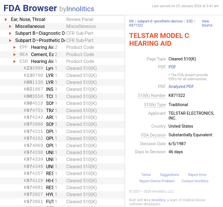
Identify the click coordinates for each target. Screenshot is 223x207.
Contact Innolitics (195, 181)
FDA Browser (30, 8)
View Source (207, 23)
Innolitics (80, 9)
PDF (172, 67)
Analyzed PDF (181, 87)
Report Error (197, 175)
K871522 (136, 25)
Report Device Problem (156, 181)
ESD (190, 21)
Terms (146, 175)
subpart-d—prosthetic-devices (160, 21)
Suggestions (169, 175)
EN (131, 21)
